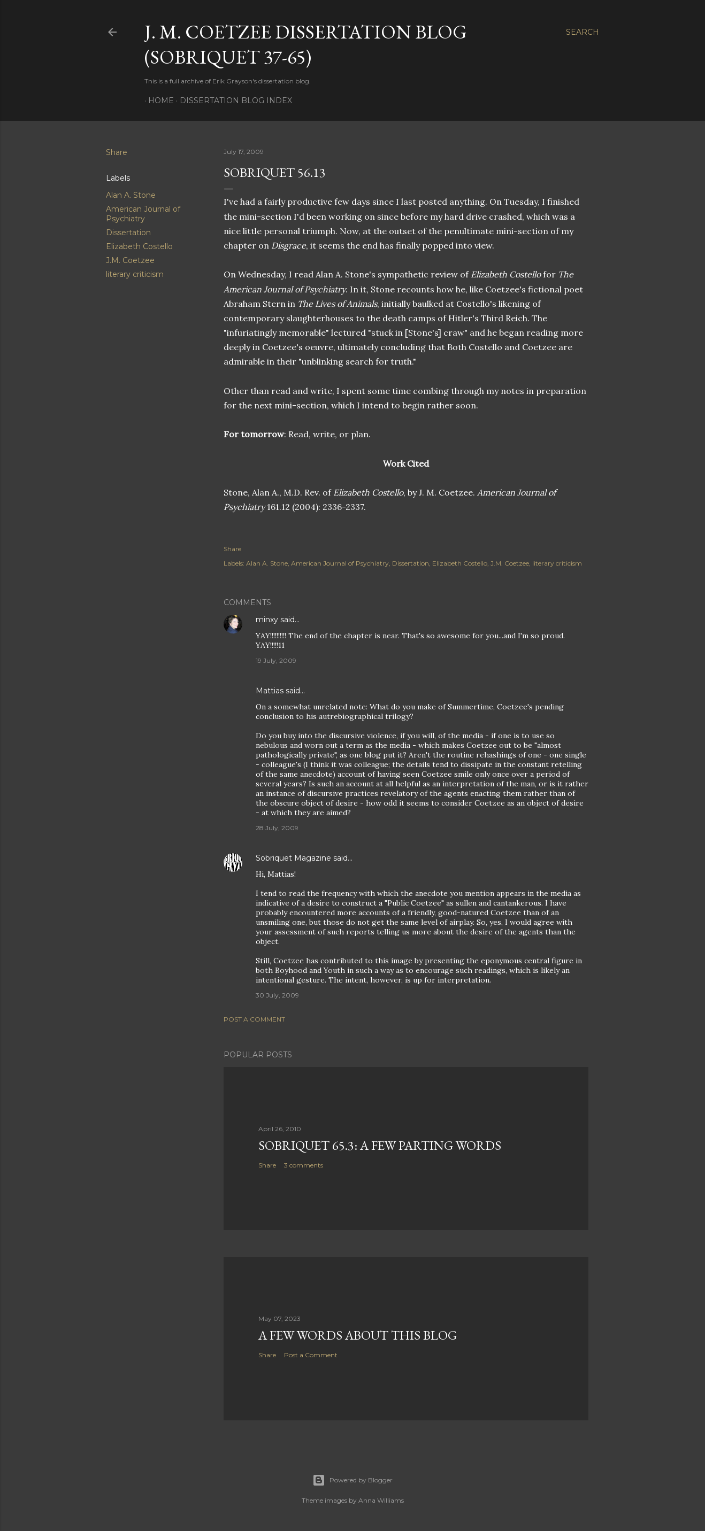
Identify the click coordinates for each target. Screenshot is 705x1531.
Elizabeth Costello (139, 246)
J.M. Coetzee (130, 260)
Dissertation (128, 232)
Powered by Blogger (352, 1480)
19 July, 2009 (276, 660)
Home (157, 100)
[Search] (582, 32)
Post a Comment (254, 1019)
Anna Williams (381, 1500)
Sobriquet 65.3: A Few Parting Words (379, 1145)
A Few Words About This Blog (357, 1335)
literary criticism (135, 274)
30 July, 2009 (277, 995)
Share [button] (116, 152)
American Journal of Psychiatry (143, 213)
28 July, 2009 (277, 828)
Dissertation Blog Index (232, 100)
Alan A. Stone (131, 195)
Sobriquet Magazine (293, 858)
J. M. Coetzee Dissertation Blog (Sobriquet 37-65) (305, 44)
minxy (267, 619)
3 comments (303, 1165)
